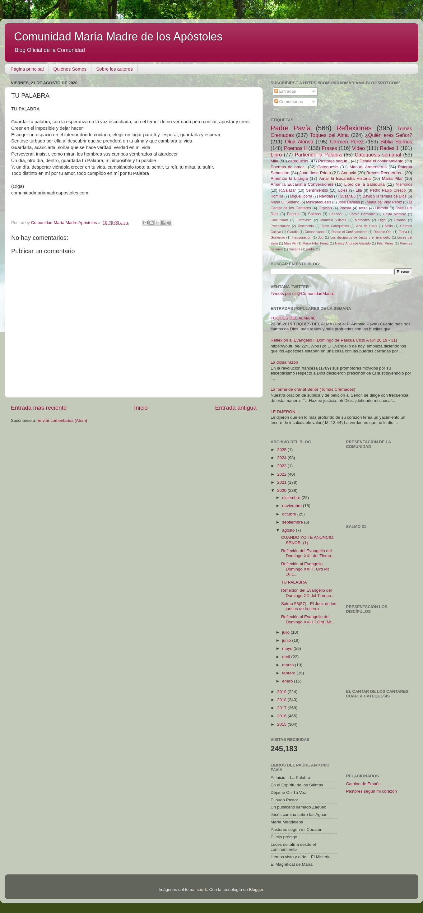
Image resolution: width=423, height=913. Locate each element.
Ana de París (366, 226)
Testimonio (306, 226)
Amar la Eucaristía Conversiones (302, 184)
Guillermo (278, 237)
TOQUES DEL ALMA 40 (293, 318)
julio (286, 632)
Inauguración (301, 237)
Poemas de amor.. (288, 167)
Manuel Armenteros (368, 167)
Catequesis (327, 167)
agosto (289, 530)
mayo (288, 648)
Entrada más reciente (39, 407)
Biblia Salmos (396, 141)
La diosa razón (284, 362)
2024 (282, 457)
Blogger (256, 889)
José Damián (349, 202)
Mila (274, 161)
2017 (282, 708)
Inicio (141, 407)
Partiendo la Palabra (318, 154)
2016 (282, 716)
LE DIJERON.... (285, 411)
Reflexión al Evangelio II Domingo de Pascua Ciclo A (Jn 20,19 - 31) (334, 340)
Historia (381, 208)
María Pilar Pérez (316, 243)
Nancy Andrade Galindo (353, 243)
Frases (329, 148)
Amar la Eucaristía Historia (345, 178)
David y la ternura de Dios (385, 196)
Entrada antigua (236, 407)
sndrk (202, 889)
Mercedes (362, 220)
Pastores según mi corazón (371, 791)
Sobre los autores (114, 69)
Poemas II (295, 148)
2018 (282, 699)
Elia (359, 190)
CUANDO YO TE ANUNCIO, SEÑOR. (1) (307, 540)
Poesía (345, 208)
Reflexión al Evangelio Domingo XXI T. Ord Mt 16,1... (305, 568)
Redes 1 (389, 148)
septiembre (293, 522)
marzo (288, 665)
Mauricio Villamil (333, 220)
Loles (342, 190)
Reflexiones (354, 128)
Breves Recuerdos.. (384, 172)
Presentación (280, 226)
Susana (294, 249)
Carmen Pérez (347, 141)
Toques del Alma (329, 135)
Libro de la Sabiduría (364, 184)
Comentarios (288, 101)
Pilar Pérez (385, 243)
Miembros (404, 184)
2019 (282, 691)
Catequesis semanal (378, 154)
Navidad (326, 196)
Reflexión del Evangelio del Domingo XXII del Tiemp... (308, 553)
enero (288, 681)
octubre (289, 514)
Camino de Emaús (363, 783)
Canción (335, 214)
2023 (282, 465)
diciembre (291, 497)
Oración (325, 208)
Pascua (293, 214)
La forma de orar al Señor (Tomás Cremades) (313, 389)
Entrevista (304, 220)
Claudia (293, 232)
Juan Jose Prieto (315, 172)
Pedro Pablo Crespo (388, 190)
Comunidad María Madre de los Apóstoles (118, 36)
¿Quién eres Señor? (388, 135)
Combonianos (314, 232)
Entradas (285, 91)
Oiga (381, 220)
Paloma (400, 220)
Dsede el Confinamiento (350, 232)
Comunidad (279, 220)
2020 (282, 490)
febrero (289, 673)
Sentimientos (317, 190)
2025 (282, 449)
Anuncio (348, 172)
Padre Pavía (291, 128)
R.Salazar (287, 190)
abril (286, 656)
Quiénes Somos (70, 69)
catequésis (298, 161)
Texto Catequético (335, 226)
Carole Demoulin (362, 214)
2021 (282, 482)
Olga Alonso (299, 141)
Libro (276, 154)
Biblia (388, 226)
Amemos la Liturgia (289, 178)
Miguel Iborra (301, 196)
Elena (402, 232)
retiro (363, 208)
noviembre (292, 505)
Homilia (277, 196)
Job (320, 237)
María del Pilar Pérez (384, 202)
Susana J (348, 196)
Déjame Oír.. (383, 232)
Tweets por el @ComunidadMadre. (303, 293)
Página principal (27, 69)
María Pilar (392, 178)
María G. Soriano (285, 202)
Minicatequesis (318, 202)
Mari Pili (290, 243)
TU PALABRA (294, 582)
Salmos (314, 214)
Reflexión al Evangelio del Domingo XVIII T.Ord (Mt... (308, 619)
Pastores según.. (334, 161)
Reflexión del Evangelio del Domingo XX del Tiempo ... (308, 593)
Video (358, 148)
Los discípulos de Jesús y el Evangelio (360, 237)
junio (287, 640)
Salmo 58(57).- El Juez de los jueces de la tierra (308, 606)
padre (310, 249)
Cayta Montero (394, 214)
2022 (282, 474)
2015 (282, 724)
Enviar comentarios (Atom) (62, 420)
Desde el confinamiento (381, 161)
